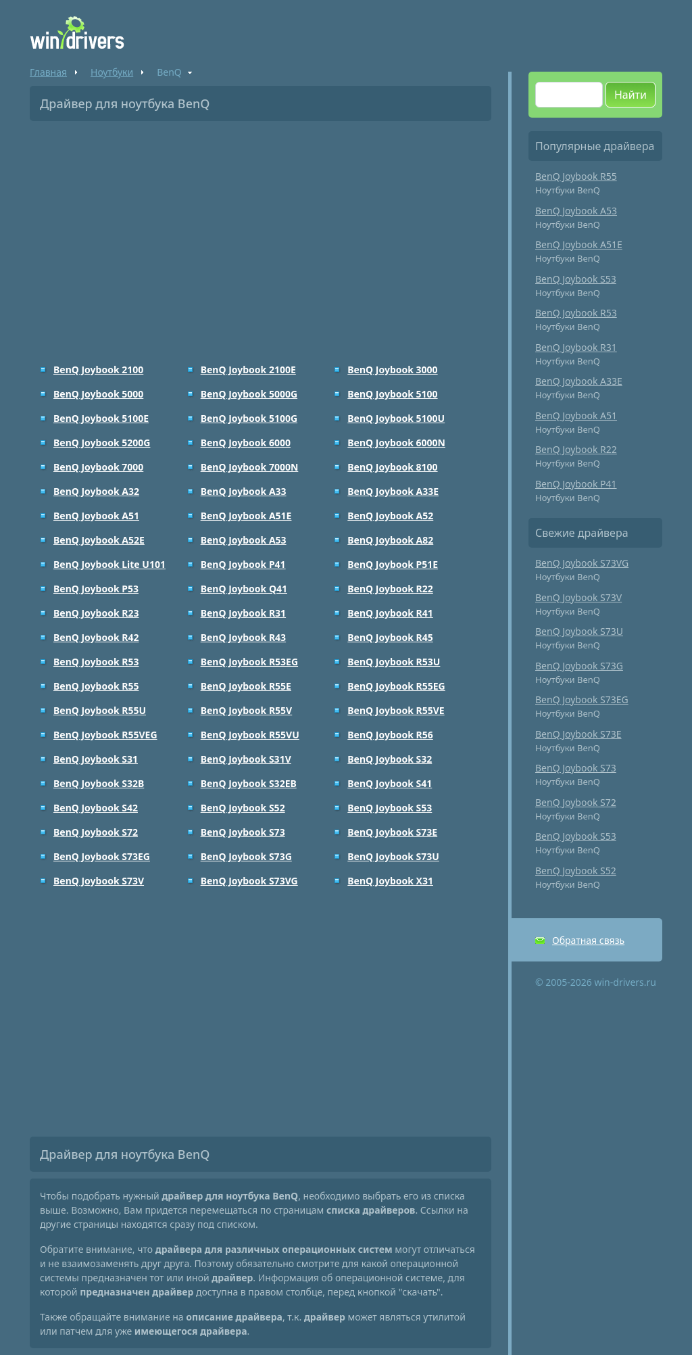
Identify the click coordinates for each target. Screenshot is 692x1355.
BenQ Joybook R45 (389, 637)
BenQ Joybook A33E (393, 491)
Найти (630, 94)
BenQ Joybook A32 (96, 491)
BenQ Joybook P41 (243, 564)
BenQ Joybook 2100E (248, 369)
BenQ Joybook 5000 (98, 393)
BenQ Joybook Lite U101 (109, 564)
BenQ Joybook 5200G (101, 442)
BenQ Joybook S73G (246, 856)
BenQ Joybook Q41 (244, 588)
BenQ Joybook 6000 (246, 442)
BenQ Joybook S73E (392, 832)
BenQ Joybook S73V (98, 880)
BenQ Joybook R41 (389, 613)
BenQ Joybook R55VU (250, 734)
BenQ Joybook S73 (243, 832)
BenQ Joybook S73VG (249, 880)
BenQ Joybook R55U (99, 710)
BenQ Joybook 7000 (98, 466)
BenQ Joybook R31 (243, 613)
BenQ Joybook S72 (95, 832)
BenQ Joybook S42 (95, 807)
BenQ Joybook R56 (389, 734)
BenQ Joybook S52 (243, 807)
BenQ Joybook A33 (244, 491)
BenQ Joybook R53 (96, 661)
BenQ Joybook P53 (96, 588)
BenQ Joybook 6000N (396, 442)
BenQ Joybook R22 (389, 588)
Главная (48, 72)
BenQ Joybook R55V (247, 710)
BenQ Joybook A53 (244, 539)
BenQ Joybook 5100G (249, 418)
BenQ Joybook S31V (246, 759)
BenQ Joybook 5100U (396, 418)
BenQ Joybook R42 (96, 637)
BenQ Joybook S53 (389, 807)
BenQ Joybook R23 (96, 613)
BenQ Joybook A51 (96, 515)
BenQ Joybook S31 (95, 759)
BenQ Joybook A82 (390, 539)
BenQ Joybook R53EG (249, 661)
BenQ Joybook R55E (246, 686)
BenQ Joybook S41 (389, 783)
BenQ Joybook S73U (393, 856)
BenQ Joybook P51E (392, 564)
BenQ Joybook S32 (389, 759)
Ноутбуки (112, 72)
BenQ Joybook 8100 (392, 466)
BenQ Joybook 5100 (392, 393)
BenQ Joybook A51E (246, 515)
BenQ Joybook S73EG (101, 856)
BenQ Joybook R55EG (396, 686)
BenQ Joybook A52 (390, 515)
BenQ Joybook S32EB (249, 783)
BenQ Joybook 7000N (250, 466)
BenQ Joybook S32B (98, 783)
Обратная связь (588, 940)
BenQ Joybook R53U (393, 661)
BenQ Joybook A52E (99, 539)
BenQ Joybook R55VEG (105, 734)
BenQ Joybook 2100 (98, 369)
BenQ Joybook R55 (96, 686)
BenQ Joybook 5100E (101, 418)
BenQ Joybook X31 (390, 880)
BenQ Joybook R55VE (395, 710)
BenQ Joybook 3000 (392, 369)
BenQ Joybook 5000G (249, 393)
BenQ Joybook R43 (243, 637)
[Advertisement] (260, 232)
